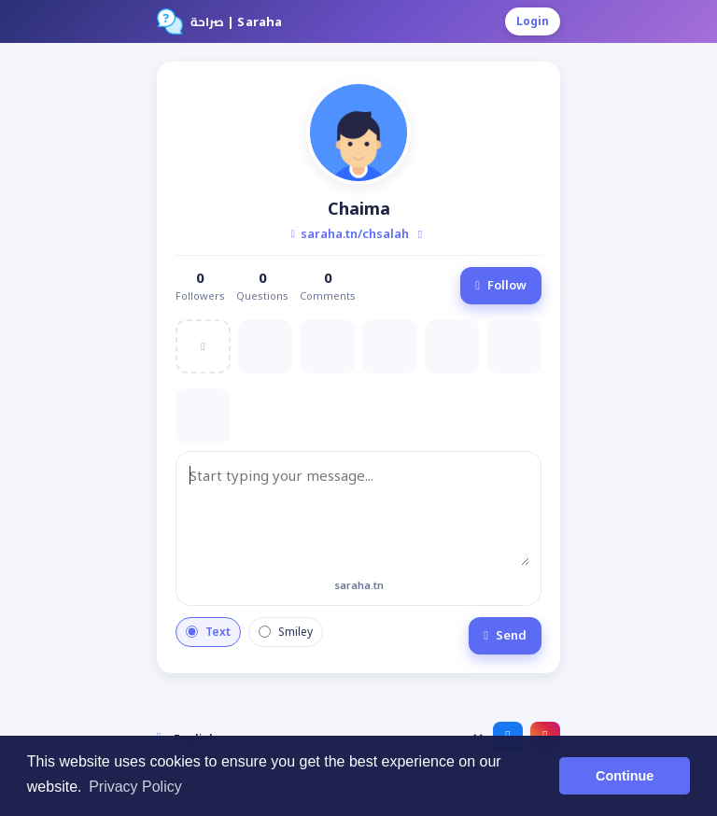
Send (505, 634)
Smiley (286, 632)
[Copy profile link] (420, 234)
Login (532, 21)
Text (208, 632)
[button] (358, 132)
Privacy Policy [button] (135, 787)
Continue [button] (625, 775)
